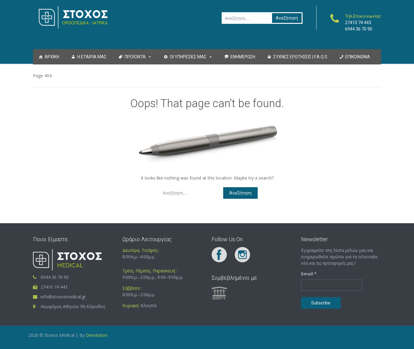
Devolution (96, 335)
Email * (309, 274)
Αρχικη (52, 56)
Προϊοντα (135, 56)
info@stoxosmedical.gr (63, 297)
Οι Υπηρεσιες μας (188, 56)
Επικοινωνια (357, 56)
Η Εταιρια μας (92, 56)
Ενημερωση (243, 56)
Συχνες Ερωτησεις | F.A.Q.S (300, 56)
